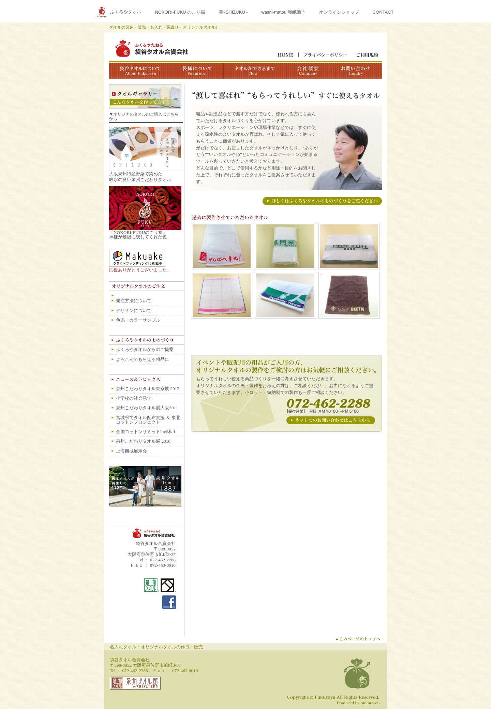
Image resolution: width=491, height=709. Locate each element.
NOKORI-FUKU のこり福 (180, 12)
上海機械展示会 (131, 451)
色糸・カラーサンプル (138, 320)
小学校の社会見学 (133, 398)
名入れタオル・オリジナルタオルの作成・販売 (156, 646)
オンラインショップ (339, 12)
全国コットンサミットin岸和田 (146, 431)
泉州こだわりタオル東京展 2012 (147, 388)
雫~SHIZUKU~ (233, 12)
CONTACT (383, 12)
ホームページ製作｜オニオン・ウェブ (358, 703)
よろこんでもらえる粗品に (142, 359)
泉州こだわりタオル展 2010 (143, 441)
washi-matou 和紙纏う (283, 12)
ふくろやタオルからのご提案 (145, 349)
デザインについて (133, 310)
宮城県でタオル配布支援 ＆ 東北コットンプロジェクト (148, 420)
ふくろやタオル (125, 11)
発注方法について (133, 300)
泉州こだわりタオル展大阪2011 (147, 407)
